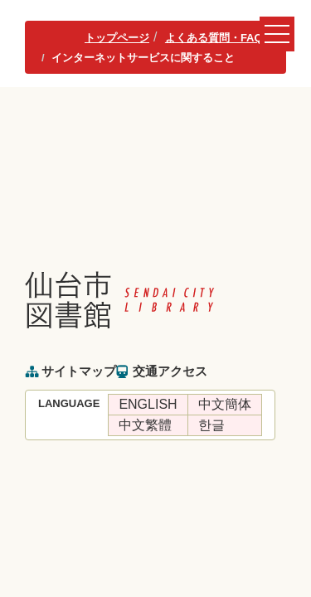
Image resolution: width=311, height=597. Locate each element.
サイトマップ (78, 371)
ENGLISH (148, 404)
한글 (211, 425)
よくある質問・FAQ (214, 38)
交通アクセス (170, 371)
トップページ (117, 38)
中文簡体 (224, 404)
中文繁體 (145, 425)
